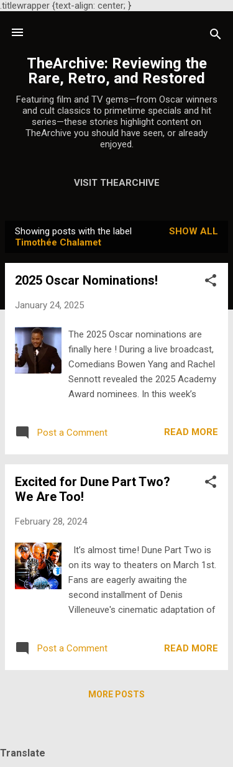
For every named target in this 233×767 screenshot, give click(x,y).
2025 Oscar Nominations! (86, 280)
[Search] (215, 36)
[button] (210, 282)
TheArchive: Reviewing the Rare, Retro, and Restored (117, 71)
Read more (191, 432)
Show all (193, 231)
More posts (116, 694)
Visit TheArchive (117, 182)
